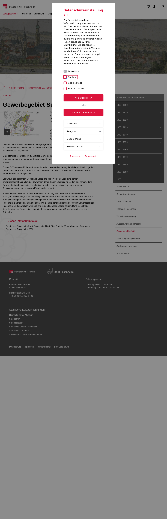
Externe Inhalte (76, 88)
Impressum (75, 156)
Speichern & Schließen (83, 112)
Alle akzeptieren (83, 97)
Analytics (72, 77)
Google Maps (75, 82)
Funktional (73, 71)
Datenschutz (91, 156)
